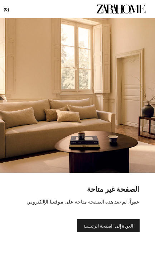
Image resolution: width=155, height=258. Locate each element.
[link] (121, 9)
